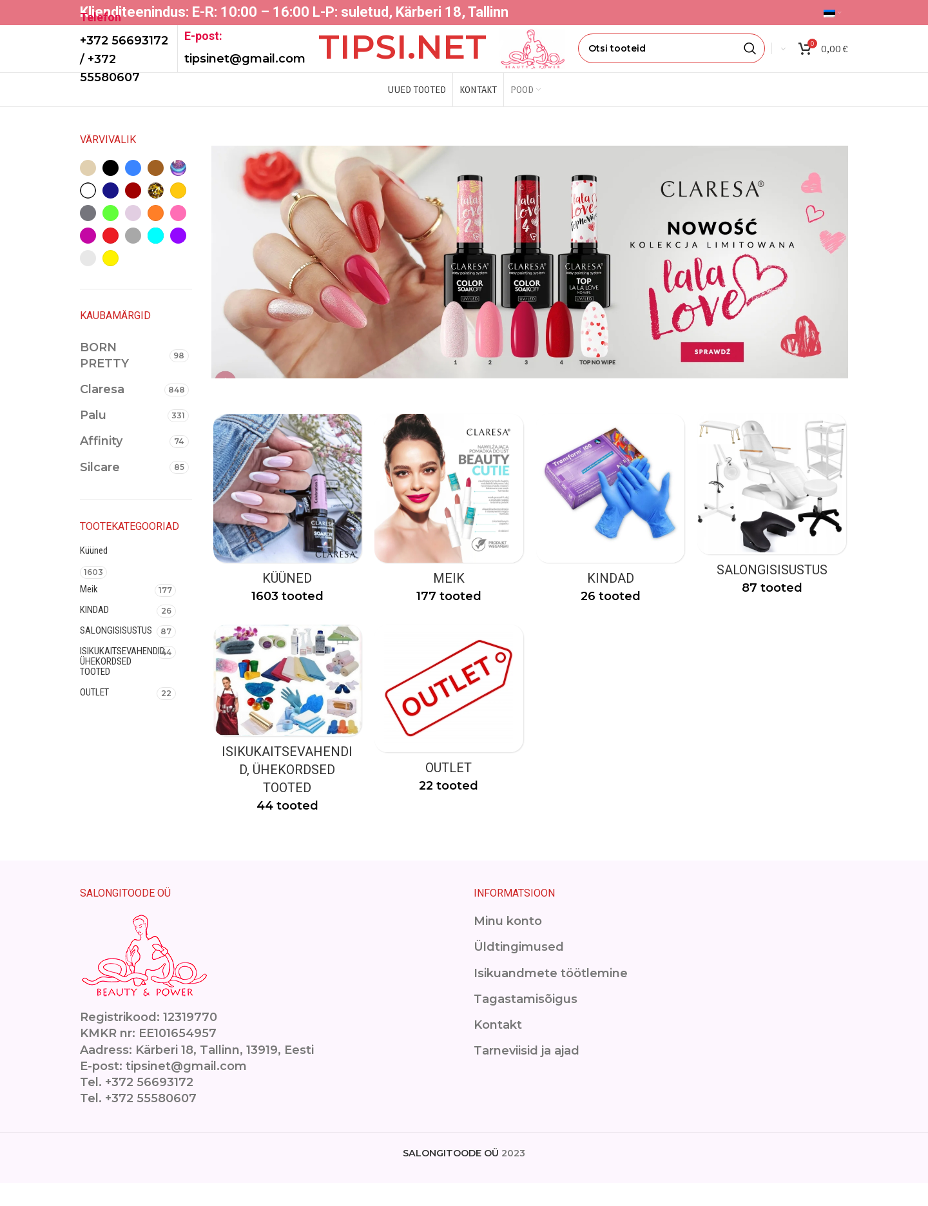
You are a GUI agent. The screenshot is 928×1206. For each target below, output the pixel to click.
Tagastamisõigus (525, 1022)
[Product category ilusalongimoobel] (773, 530)
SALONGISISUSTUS (116, 651)
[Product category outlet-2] (448, 735)
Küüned (94, 572)
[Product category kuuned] (286, 534)
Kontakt (498, 1048)
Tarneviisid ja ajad (526, 1074)
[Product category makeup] (448, 534)
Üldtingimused (519, 970)
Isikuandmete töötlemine (551, 996)
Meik (89, 610)
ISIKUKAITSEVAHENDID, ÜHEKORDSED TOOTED (118, 682)
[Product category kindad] (611, 534)
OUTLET (94, 713)
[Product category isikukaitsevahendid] (286, 745)
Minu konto (508, 944)
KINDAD (94, 631)
